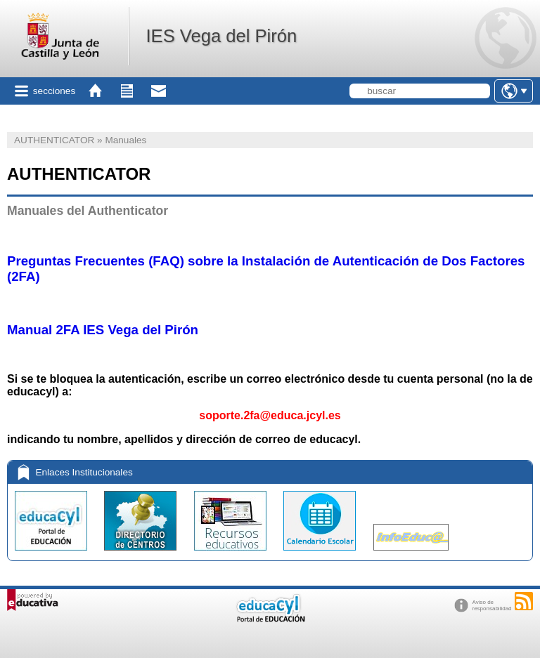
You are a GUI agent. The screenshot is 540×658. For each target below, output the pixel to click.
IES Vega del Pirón (221, 36)
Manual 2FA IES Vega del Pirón (102, 329)
